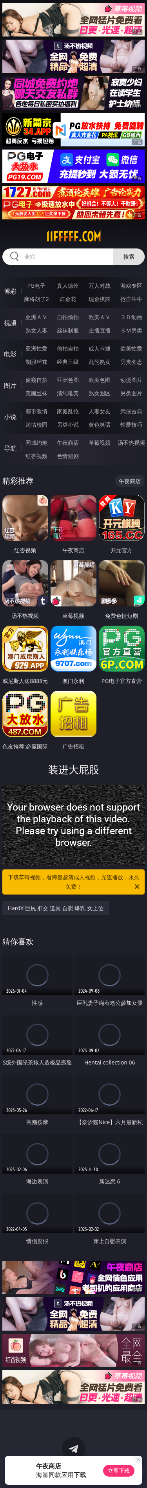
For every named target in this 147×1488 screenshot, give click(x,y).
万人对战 (100, 285)
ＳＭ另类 (131, 330)
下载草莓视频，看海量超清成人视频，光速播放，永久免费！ (74, 882)
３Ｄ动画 (131, 317)
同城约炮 (36, 442)
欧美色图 (100, 379)
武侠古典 (131, 411)
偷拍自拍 (68, 348)
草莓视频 (100, 442)
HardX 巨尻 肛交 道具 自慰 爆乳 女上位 (55, 908)
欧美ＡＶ (100, 317)
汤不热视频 (131, 442)
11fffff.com (73, 237)
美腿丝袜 (36, 393)
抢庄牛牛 (131, 299)
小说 (10, 417)
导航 (10, 448)
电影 (10, 354)
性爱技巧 (131, 424)
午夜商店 (68, 442)
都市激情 (36, 411)
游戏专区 (131, 285)
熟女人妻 (36, 330)
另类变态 (131, 361)
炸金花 (68, 299)
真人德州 (68, 285)
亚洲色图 (68, 379)
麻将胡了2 (36, 299)
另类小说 (68, 424)
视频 (10, 322)
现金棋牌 (100, 299)
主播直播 (100, 330)
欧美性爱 (131, 348)
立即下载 (119, 1470)
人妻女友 (100, 411)
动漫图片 (131, 379)
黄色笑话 (100, 424)
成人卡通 (100, 348)
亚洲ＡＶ (36, 317)
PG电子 (36, 285)
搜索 (128, 256)
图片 (10, 385)
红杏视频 (36, 456)
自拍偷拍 (68, 317)
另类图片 (131, 393)
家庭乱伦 (68, 411)
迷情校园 (36, 424)
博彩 (10, 291)
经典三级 (68, 361)
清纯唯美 (68, 393)
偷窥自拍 (36, 379)
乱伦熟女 (100, 361)
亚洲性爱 (36, 348)
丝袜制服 (68, 330)
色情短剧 (68, 456)
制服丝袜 (36, 361)
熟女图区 (100, 393)
